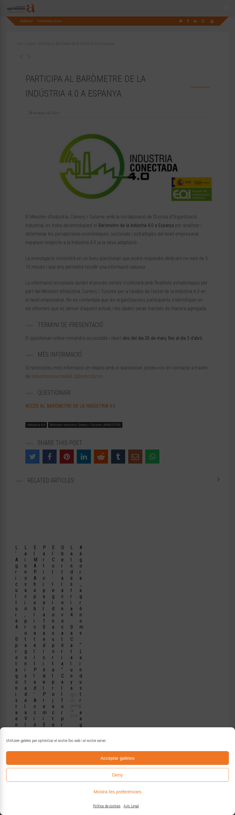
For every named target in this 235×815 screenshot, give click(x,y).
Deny (117, 774)
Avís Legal (131, 806)
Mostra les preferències (117, 791)
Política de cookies (107, 806)
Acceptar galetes (117, 758)
